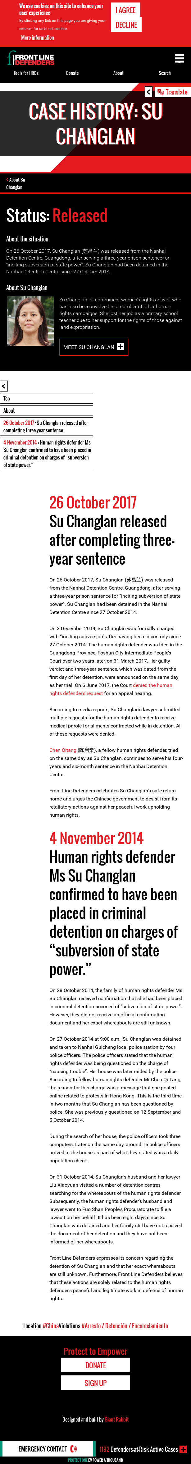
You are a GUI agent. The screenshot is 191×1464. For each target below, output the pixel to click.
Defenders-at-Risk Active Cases (139, 1449)
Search (165, 73)
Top (6, 398)
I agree (125, 10)
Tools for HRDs (26, 73)
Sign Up (95, 1383)
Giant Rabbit (117, 1419)
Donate (72, 73)
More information (37, 37)
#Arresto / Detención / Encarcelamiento (125, 1326)
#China (51, 1326)
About (9, 410)
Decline (126, 25)
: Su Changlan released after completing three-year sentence (45, 426)
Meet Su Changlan (88, 347)
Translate (177, 91)
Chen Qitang (63, 750)
